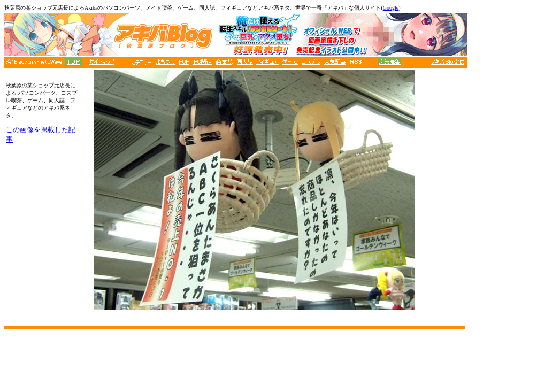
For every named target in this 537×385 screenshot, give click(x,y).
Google (390, 8)
